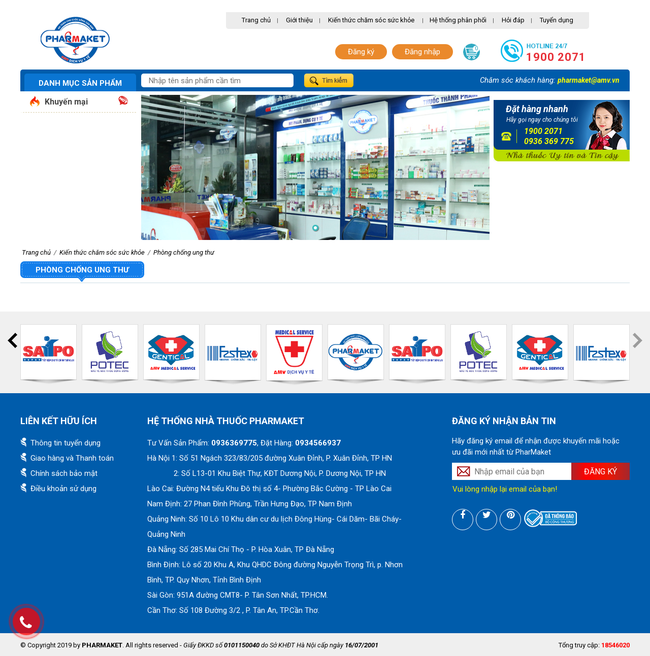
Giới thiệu (299, 20)
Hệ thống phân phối (458, 20)
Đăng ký (361, 51)
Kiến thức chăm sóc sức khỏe (371, 20)
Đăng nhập (422, 51)
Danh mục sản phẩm (80, 83)
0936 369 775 (549, 141)
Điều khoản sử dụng (63, 488)
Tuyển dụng (556, 20)
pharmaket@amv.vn (589, 80)
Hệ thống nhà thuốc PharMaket (225, 421)
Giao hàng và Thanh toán (72, 458)
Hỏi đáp (513, 20)
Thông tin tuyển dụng (65, 442)
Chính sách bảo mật (64, 473)
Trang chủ (256, 20)
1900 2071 (556, 57)
